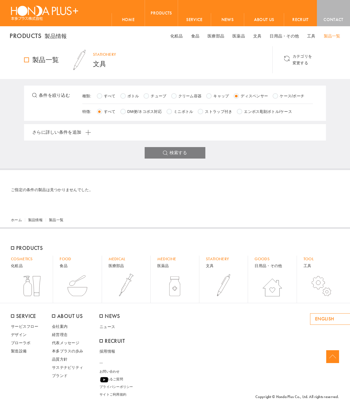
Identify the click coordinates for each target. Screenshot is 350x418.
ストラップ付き (218, 114)
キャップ (221, 98)
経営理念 (60, 337)
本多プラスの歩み (67, 353)
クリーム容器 (190, 98)
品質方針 (60, 361)
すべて (110, 98)
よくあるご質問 (111, 381)
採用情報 (107, 353)
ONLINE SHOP (259, 381)
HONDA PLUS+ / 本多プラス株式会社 (44, 13)
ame (227, 381)
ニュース (107, 328)
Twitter (327, 381)
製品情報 (35, 222)
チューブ (158, 98)
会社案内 (60, 328)
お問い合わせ (110, 373)
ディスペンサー (254, 98)
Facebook (318, 381)
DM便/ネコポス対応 (144, 114)
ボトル (133, 98)
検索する (178, 155)
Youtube (336, 381)
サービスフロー (24, 328)
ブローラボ (20, 345)
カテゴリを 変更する (316, 62)
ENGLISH (293, 321)
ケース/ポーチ (292, 98)
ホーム (16, 222)
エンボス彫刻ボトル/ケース (268, 114)
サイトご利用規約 (113, 396)
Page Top (332, 359)
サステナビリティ (67, 369)
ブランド (60, 378)
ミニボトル (183, 114)
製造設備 (19, 353)
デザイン (19, 337)
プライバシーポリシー (116, 389)
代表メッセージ (65, 345)
